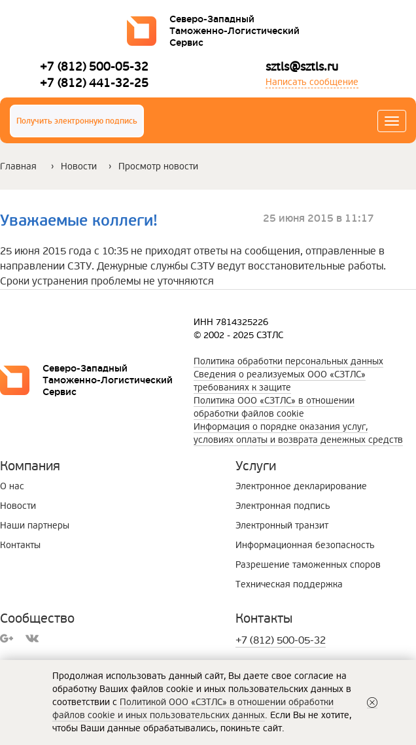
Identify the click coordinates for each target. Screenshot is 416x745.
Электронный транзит (281, 525)
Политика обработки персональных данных (288, 361)
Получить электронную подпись (76, 121)
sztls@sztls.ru (302, 66)
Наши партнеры (34, 525)
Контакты (20, 545)
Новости (79, 166)
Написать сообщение (312, 82)
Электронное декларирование (301, 486)
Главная (18, 166)
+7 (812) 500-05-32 (94, 66)
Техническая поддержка (289, 584)
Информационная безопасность (305, 545)
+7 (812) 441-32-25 (94, 83)
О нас (12, 486)
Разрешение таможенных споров (308, 564)
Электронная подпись (282, 505)
